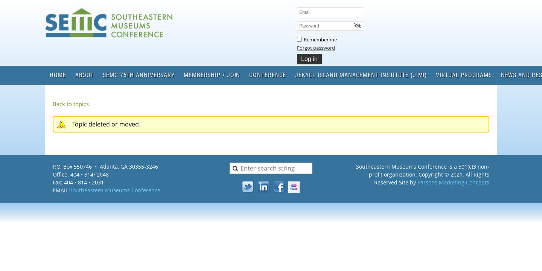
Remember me (320, 39)
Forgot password (316, 47)
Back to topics (71, 104)
